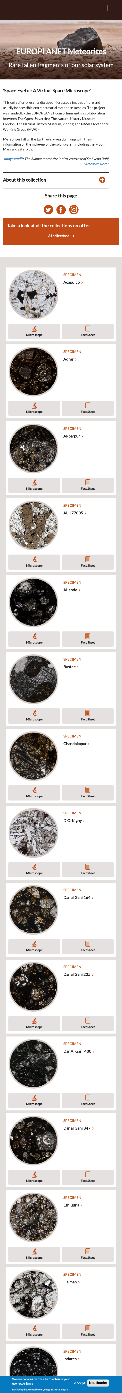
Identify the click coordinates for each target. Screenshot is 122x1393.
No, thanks (98, 1383)
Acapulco (71, 282)
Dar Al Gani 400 (77, 1051)
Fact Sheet (88, 335)
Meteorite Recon (96, 164)
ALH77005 (73, 513)
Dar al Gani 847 (77, 1128)
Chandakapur (75, 743)
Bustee (69, 666)
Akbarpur (71, 436)
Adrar (68, 359)
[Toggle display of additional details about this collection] (102, 179)
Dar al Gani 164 (77, 897)
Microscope (34, 335)
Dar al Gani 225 (77, 974)
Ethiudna (71, 1205)
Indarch (70, 1358)
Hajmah (70, 1282)
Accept (79, 1383)
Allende (70, 589)
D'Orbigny (72, 820)
